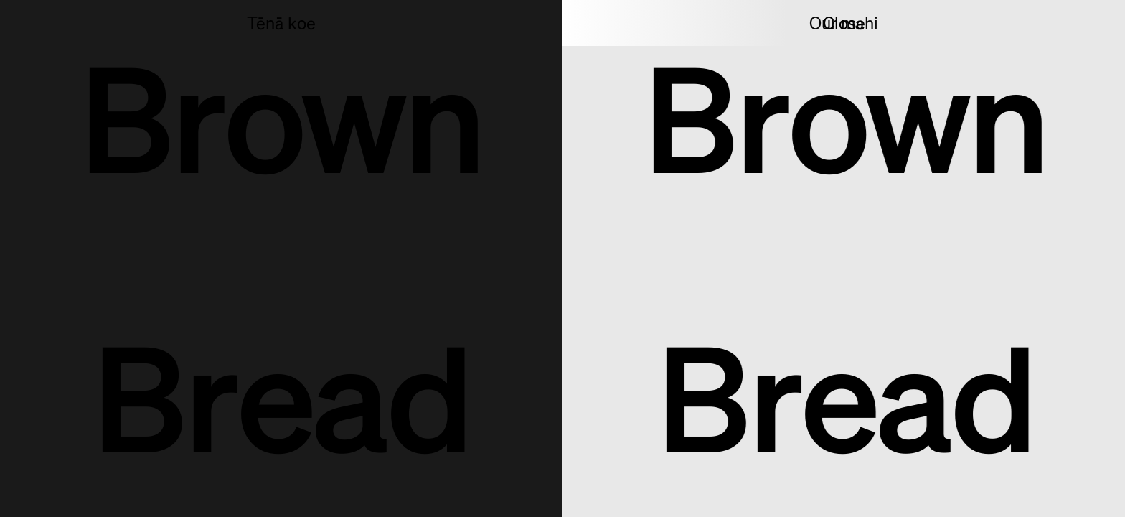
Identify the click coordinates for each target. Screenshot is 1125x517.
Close (844, 23)
